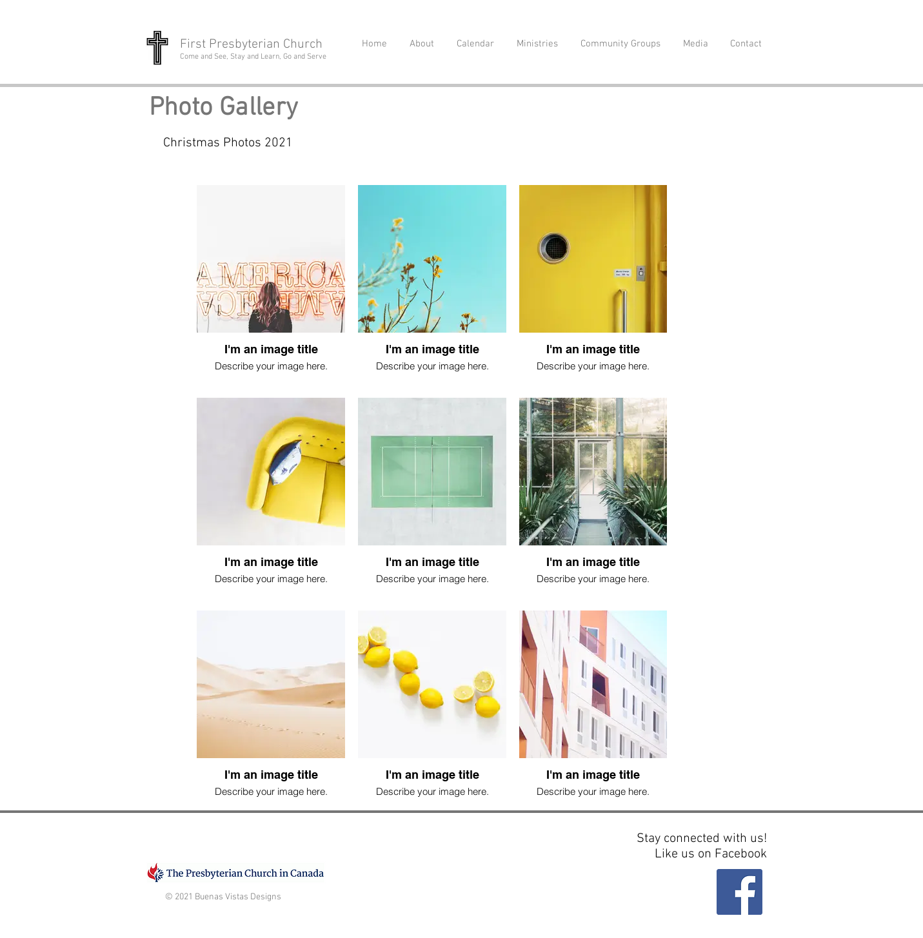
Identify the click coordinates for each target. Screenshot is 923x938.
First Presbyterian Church (251, 44)
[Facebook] (739, 892)
